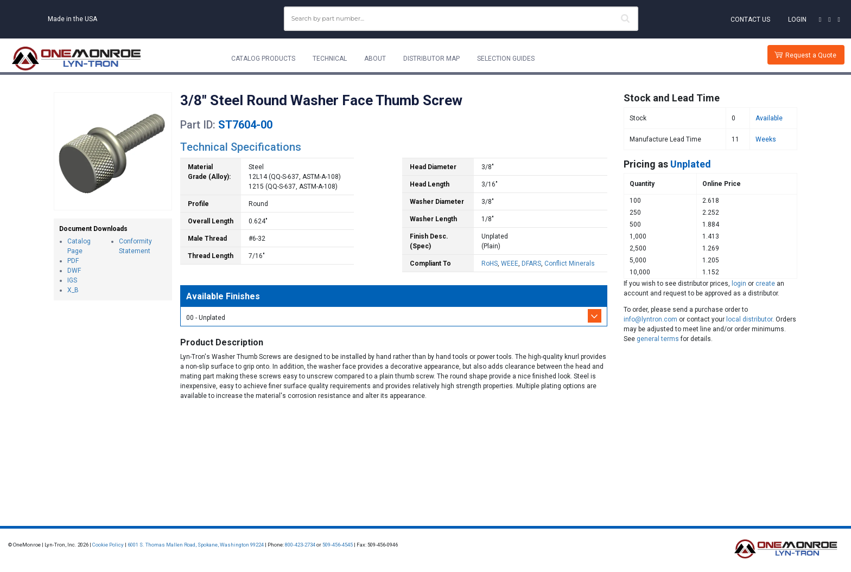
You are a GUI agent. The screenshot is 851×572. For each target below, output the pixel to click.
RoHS (489, 263)
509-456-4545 (337, 545)
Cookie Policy (108, 545)
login (739, 283)
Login (797, 19)
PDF (73, 261)
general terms (658, 339)
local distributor (749, 319)
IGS (72, 280)
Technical (330, 58)
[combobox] (461, 19)
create (765, 283)
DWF (74, 270)
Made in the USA (72, 19)
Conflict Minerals (569, 263)
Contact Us (750, 19)
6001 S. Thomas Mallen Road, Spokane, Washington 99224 (196, 545)
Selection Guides (506, 58)
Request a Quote (810, 55)
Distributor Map (431, 58)
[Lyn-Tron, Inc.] (76, 58)
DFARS (531, 263)
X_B (73, 290)
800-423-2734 (300, 545)
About (375, 58)
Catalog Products (263, 58)
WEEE (509, 263)
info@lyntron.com (650, 319)
